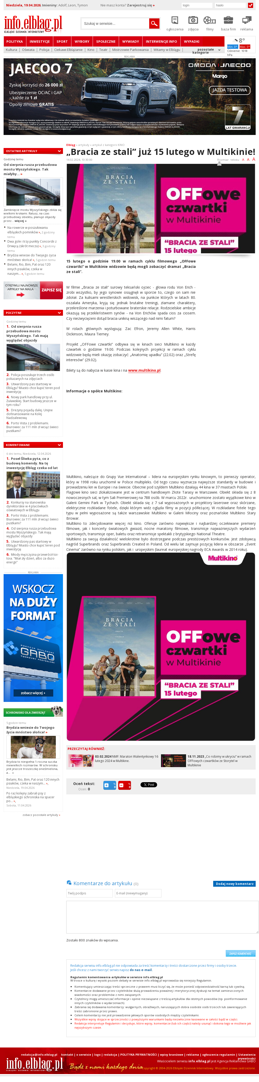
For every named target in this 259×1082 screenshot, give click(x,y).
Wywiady (130, 41)
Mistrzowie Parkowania (130, 50)
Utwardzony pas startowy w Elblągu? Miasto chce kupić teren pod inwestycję (33, 388)
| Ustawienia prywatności (246, 1056)
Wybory (82, 41)
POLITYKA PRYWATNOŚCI (138, 1054)
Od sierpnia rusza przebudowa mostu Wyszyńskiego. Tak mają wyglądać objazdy (27, 333)
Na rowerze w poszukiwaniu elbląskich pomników (27, 229)
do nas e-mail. (141, 970)
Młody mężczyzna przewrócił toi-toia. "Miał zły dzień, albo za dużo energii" (32, 558)
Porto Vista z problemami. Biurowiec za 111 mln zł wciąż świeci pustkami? (32, 427)
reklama (192, 1054)
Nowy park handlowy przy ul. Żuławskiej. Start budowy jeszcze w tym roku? (31, 401)
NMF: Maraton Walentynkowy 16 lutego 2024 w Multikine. (126, 758)
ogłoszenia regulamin (218, 1054)
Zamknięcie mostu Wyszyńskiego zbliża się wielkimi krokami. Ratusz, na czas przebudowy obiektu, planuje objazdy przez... (32, 215)
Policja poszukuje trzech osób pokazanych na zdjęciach (30, 377)
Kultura (11, 50)
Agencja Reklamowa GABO (236, 1061)
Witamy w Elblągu (167, 50)
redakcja (110, 1054)
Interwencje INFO (161, 41)
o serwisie (83, 1054)
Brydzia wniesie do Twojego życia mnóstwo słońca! (31, 257)
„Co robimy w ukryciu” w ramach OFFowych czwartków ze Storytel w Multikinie (219, 760)
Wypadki (191, 41)
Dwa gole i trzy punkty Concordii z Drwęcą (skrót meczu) (32, 243)
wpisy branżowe (171, 1054)
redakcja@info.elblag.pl (39, 1054)
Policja (44, 50)
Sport (62, 41)
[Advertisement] (228, 335)
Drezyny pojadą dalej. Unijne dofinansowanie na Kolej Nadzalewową (29, 414)
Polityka (14, 41)
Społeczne (105, 41)
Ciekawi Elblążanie (68, 50)
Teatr (103, 50)
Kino (91, 50)
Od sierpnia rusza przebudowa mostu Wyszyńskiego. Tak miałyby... (30, 169)
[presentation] (184, 947)
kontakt (67, 1054)
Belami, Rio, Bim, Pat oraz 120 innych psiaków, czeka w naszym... (28, 269)
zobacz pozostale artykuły (40, 815)
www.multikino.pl (144, 370)
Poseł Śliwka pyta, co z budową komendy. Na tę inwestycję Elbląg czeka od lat (32, 463)
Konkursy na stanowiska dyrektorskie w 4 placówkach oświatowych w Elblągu (27, 506)
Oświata (28, 50)
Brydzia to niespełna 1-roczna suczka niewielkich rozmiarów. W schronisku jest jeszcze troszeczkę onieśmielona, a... (32, 767)
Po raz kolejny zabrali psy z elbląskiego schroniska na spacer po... (30, 797)
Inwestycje (40, 41)
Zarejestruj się (141, 5)
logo (97, 1054)
